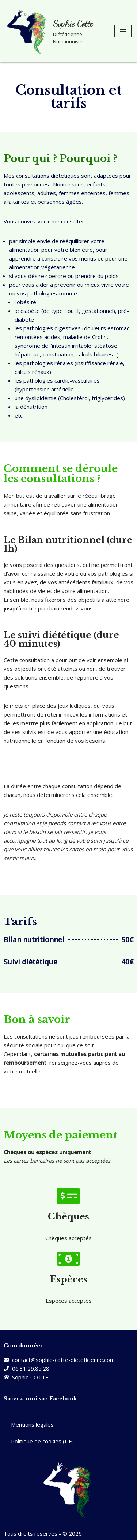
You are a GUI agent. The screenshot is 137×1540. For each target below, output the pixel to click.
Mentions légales (32, 1424)
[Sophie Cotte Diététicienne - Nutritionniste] (54, 31)
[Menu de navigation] (123, 31)
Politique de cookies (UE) (42, 1441)
